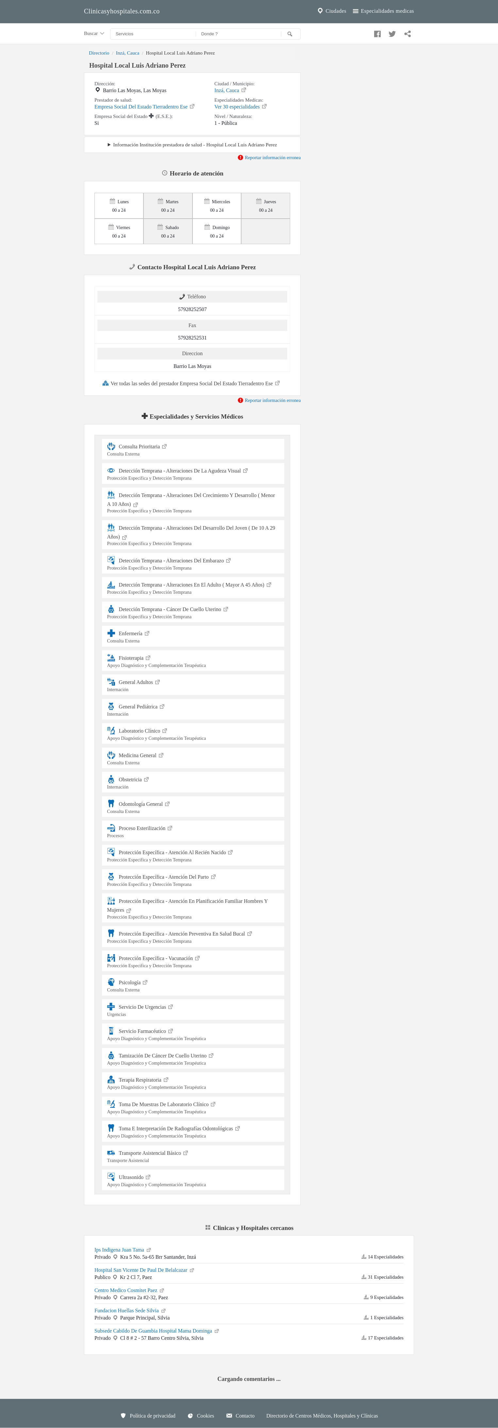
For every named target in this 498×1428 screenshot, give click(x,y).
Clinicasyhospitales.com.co (122, 11)
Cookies (200, 1415)
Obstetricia (193, 782)
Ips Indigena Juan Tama (123, 1249)
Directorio (99, 53)
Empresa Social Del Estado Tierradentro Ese (144, 106)
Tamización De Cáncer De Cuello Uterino (193, 1058)
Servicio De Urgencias (193, 1009)
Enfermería (193, 636)
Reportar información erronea (269, 157)
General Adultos (193, 684)
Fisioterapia (193, 660)
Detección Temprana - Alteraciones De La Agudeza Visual (193, 473)
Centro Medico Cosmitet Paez (129, 1290)
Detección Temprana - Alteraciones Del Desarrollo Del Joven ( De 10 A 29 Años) (193, 535)
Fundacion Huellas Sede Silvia (130, 1310)
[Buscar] (290, 34)
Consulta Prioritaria (193, 449)
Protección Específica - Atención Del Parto (193, 879)
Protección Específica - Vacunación (193, 961)
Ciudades (331, 11)
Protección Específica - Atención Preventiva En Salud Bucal (193, 936)
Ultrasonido (193, 1179)
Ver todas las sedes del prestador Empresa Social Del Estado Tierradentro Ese (191, 383)
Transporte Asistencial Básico (193, 1155)
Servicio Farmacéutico (193, 1033)
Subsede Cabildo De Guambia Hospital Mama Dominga (157, 1330)
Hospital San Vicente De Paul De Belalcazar (144, 1269)
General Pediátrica (193, 709)
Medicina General (193, 758)
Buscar (95, 33)
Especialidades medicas (383, 11)
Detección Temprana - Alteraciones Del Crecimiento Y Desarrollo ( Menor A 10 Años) (193, 502)
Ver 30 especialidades (241, 106)
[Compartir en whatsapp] (407, 32)
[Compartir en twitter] (391, 32)
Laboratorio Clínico (193, 733)
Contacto (240, 1415)
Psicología (193, 985)
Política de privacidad (147, 1415)
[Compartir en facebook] (376, 32)
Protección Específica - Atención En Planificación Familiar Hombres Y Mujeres (193, 908)
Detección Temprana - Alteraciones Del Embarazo (193, 563)
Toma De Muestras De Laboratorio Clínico (193, 1107)
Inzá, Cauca (128, 53)
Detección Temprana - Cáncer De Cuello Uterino (193, 612)
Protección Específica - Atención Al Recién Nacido (193, 855)
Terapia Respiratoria (193, 1082)
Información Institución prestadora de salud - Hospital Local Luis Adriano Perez (195, 144)
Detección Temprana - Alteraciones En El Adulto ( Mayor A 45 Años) (193, 587)
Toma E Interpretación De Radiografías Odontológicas (193, 1131)
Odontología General (193, 806)
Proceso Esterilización (193, 831)
